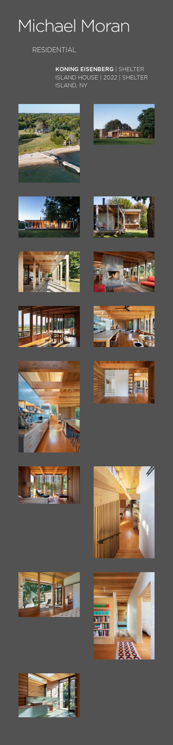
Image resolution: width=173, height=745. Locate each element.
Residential (54, 50)
